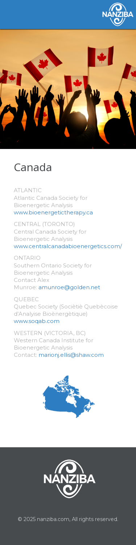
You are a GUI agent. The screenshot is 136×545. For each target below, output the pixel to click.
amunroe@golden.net (69, 287)
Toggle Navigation (14, 14)
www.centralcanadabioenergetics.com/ (68, 246)
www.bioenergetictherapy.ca (53, 212)
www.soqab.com (36, 321)
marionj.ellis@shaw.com (71, 354)
